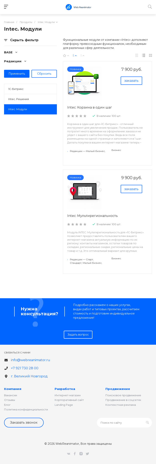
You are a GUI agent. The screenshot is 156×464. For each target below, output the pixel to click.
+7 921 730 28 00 (24, 368)
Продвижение (117, 389)
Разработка (65, 389)
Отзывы (9, 400)
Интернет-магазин (68, 395)
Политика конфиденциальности (26, 409)
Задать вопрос (78, 334)
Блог (7, 404)
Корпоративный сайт (69, 400)
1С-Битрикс (16, 88)
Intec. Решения (18, 99)
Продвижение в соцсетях (123, 400)
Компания (12, 389)
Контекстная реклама (120, 404)
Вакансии (10, 395)
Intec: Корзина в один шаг (89, 107)
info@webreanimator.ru (30, 360)
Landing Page (64, 404)
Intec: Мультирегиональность (92, 216)
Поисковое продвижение (123, 395)
